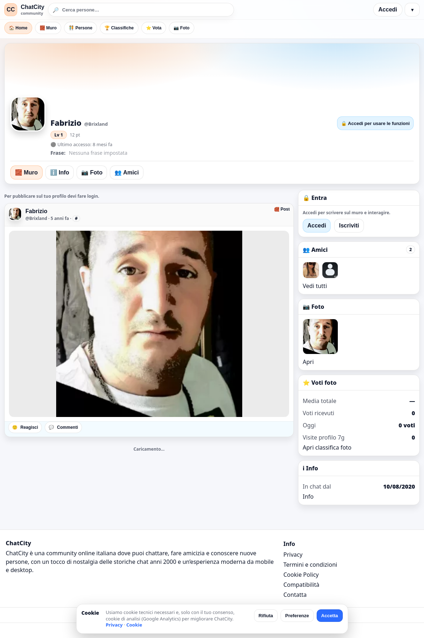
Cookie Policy (301, 575)
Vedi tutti (315, 286)
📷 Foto (181, 27)
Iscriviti (349, 225)
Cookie (134, 625)
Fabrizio (36, 211)
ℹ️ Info (59, 172)
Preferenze (297, 615)
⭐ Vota (153, 27)
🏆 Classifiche (119, 27)
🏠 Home (18, 27)
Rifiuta (266, 615)
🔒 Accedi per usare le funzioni (375, 123)
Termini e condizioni (310, 565)
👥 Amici (126, 172)
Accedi (388, 9)
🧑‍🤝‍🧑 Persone (80, 27)
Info (308, 496)
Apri (308, 362)
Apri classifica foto (327, 447)
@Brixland (36, 218)
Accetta (329, 615)
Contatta (295, 595)
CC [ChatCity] (10, 9)
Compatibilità (301, 585)
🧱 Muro (48, 27)
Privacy (292, 554)
